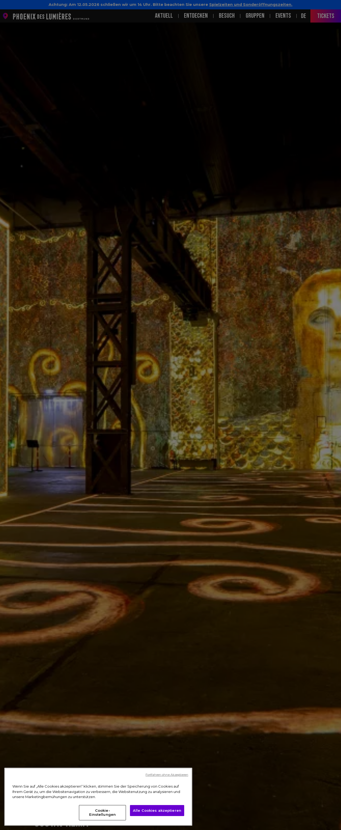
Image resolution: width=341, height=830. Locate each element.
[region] (98, 797)
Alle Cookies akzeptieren (157, 810)
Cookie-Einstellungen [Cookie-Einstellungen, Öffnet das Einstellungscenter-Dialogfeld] (102, 812)
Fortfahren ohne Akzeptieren (167, 775)
